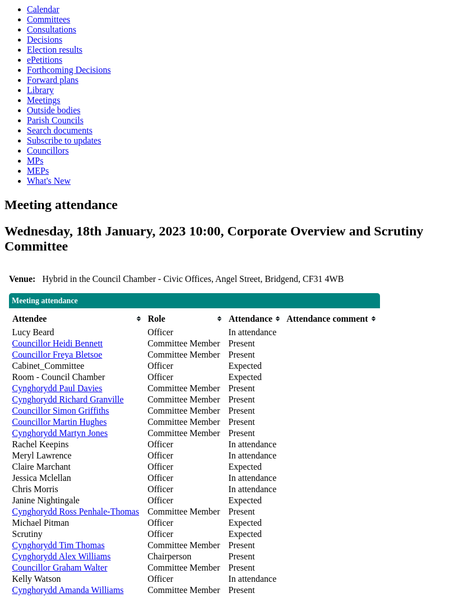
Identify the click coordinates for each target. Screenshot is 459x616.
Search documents (59, 130)
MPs (35, 160)
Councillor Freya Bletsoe (57, 354)
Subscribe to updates (64, 140)
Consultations (51, 29)
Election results (54, 49)
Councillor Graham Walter (60, 567)
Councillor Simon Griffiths (60, 410)
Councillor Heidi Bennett (57, 343)
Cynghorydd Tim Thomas (58, 545)
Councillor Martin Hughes (59, 422)
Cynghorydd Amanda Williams (68, 590)
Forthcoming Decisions (69, 70)
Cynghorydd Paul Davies (57, 388)
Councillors (48, 150)
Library (40, 90)
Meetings (44, 100)
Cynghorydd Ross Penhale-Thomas (76, 511)
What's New (49, 181)
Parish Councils (55, 120)
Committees (48, 19)
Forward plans (52, 80)
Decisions (44, 39)
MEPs (38, 170)
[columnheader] (77, 318)
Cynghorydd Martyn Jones (60, 433)
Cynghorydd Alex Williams (61, 556)
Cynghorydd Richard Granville (68, 399)
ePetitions (44, 59)
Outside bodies (54, 110)
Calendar (43, 9)
